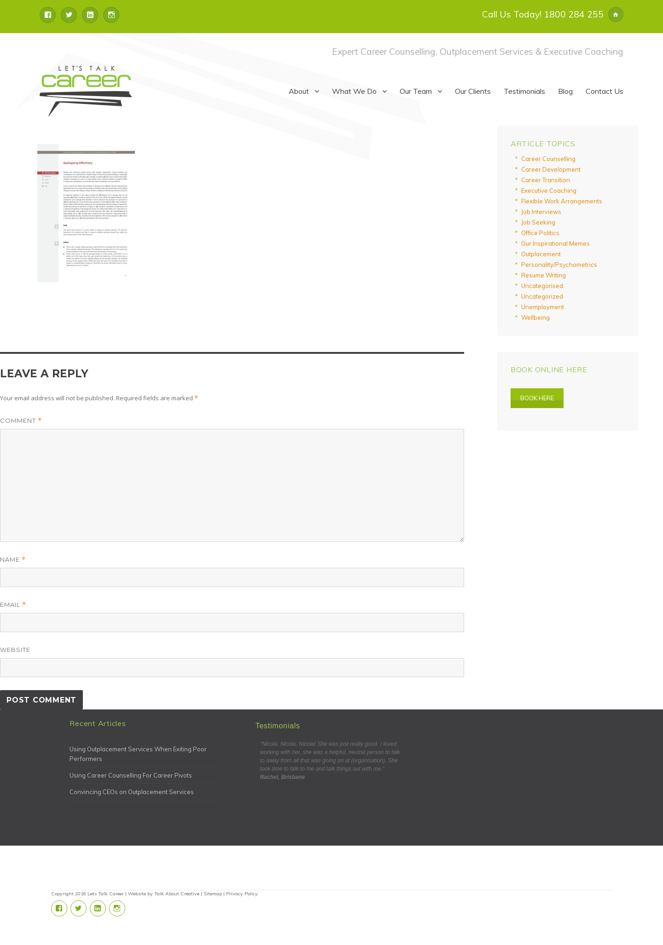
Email (13, 605)
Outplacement (541, 254)
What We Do (354, 91)
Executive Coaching (548, 190)
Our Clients (473, 91)
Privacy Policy (242, 894)
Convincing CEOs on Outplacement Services (132, 791)
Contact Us (604, 91)
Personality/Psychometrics (559, 264)
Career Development (551, 169)
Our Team (416, 91)
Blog (565, 91)
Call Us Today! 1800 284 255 (543, 14)
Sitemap (213, 894)
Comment (21, 421)
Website (15, 649)
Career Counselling (548, 158)
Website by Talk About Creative (163, 894)
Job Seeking (538, 222)
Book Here (537, 398)
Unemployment (542, 307)
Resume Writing (543, 275)
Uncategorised (542, 285)
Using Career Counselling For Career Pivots (131, 775)
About (299, 91)
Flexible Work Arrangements (561, 201)
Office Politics (540, 232)
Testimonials (524, 91)
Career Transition (545, 180)
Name (13, 560)
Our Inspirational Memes (555, 243)
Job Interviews (541, 211)
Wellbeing (535, 317)
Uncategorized (542, 296)
